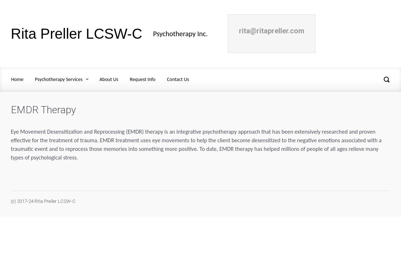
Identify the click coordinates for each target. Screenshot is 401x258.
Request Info (142, 79)
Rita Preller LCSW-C (76, 34)
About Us (109, 79)
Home (17, 79)
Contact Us (178, 79)
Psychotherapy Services (58, 79)
